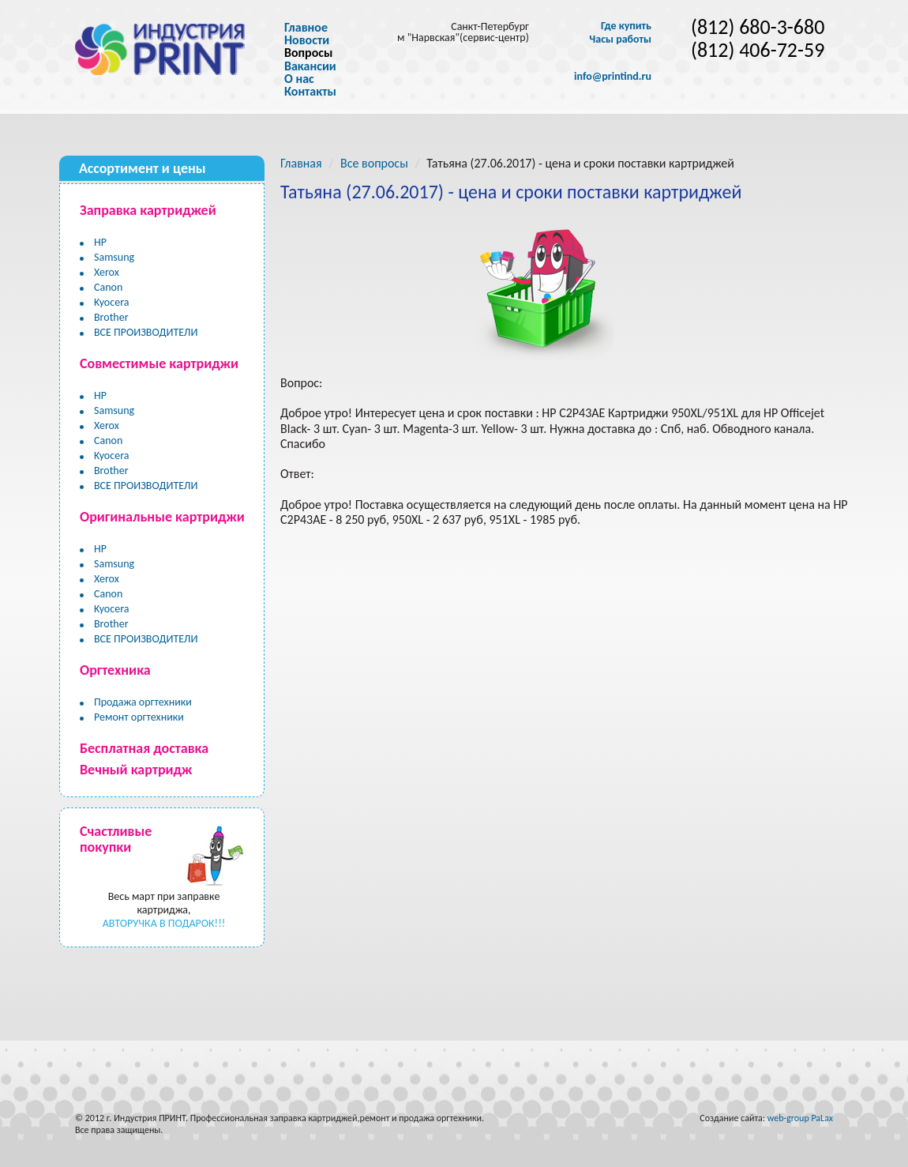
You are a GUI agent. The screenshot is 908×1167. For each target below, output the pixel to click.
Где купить (626, 26)
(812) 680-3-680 (757, 27)
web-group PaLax (800, 1118)
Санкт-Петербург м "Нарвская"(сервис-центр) (463, 32)
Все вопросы (374, 163)
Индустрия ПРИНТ (150, 1118)
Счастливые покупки (116, 839)
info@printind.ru (612, 76)
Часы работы (620, 39)
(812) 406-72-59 (757, 50)
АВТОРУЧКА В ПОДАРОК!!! (164, 923)
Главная (301, 163)
